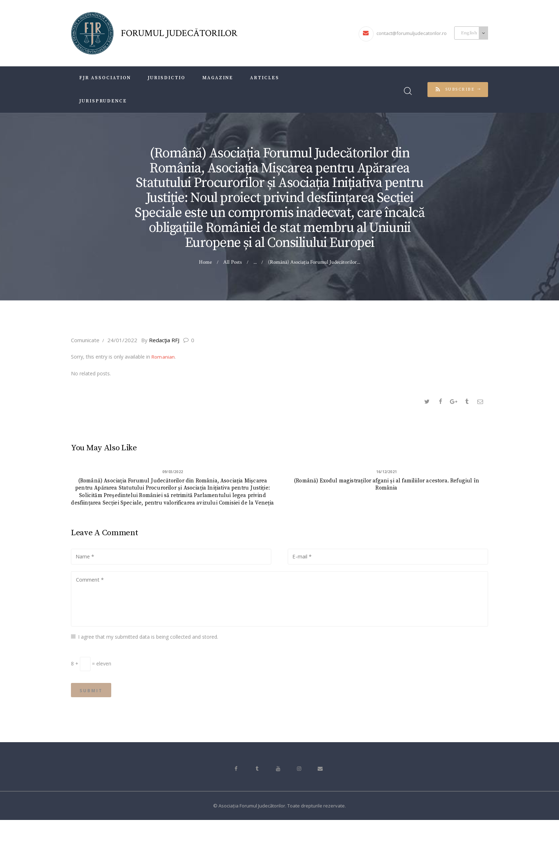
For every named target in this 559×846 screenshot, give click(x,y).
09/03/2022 (173, 472)
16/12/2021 (386, 472)
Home (206, 262)
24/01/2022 (122, 340)
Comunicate (85, 340)
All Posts (233, 262)
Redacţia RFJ (164, 340)
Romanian (163, 356)
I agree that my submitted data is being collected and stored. (148, 658)
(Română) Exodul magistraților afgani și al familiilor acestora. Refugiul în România (386, 487)
